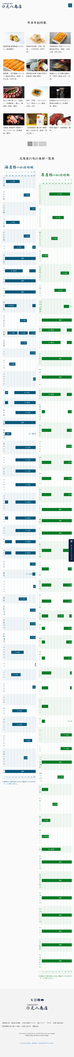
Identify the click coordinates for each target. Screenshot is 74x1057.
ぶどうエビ (4, 740)
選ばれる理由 (15, 1023)
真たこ (4, 541)
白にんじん (40, 494)
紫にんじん (40, 478)
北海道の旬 (6, 1023)
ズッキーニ (40, 735)
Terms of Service (40, 1035)
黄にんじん (40, 462)
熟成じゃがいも (40, 377)
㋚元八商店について (29, 1023)
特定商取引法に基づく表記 (11, 1026)
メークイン (40, 342)
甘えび (4, 710)
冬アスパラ (40, 256)
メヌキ (4, 459)
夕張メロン (40, 290)
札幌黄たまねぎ (40, 411)
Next (42, 144)
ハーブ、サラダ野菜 (40, 762)
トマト (40, 320)
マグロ (4, 564)
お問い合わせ (26, 1026)
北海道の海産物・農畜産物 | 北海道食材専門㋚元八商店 (38, 1043)
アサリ (4, 270)
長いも (40, 721)
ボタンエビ (4, 724)
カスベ (4, 530)
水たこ (4, 552)
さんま (4, 699)
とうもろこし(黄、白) (40, 306)
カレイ (4, 392)
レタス (40, 748)
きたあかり (40, 358)
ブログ (49, 1023)
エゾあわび (4, 320)
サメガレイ (4, 485)
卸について (41, 1023)
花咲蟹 (4, 342)
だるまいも (40, 533)
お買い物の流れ (58, 1023)
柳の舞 (4, 412)
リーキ (40, 673)
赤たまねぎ (40, 430)
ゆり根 (40, 789)
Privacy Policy (29, 1035)
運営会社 (36, 1026)
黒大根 (40, 615)
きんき (4, 471)
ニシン (4, 674)
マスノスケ (4, 586)
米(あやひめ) (40, 898)
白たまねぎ (40, 446)
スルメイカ (4, 379)
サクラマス (4, 652)
